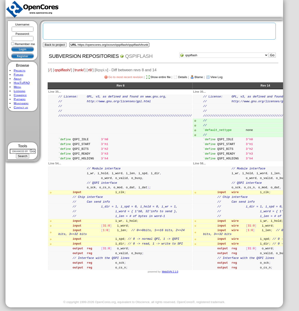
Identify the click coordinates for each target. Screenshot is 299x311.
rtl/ (90, 70)
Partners (20, 99)
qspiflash (138, 56)
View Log (216, 77)
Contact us (21, 107)
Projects (19, 70)
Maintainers (21, 103)
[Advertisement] (22, 126)
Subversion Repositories (84, 56)
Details (182, 77)
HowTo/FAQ (22, 82)
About (17, 78)
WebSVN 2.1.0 (170, 271)
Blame (199, 77)
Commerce (20, 95)
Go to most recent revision (125, 77)
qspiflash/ (62, 70)
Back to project (55, 44)
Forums (18, 74)
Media (17, 87)
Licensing (19, 91)
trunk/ (79, 70)
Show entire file (160, 77)
